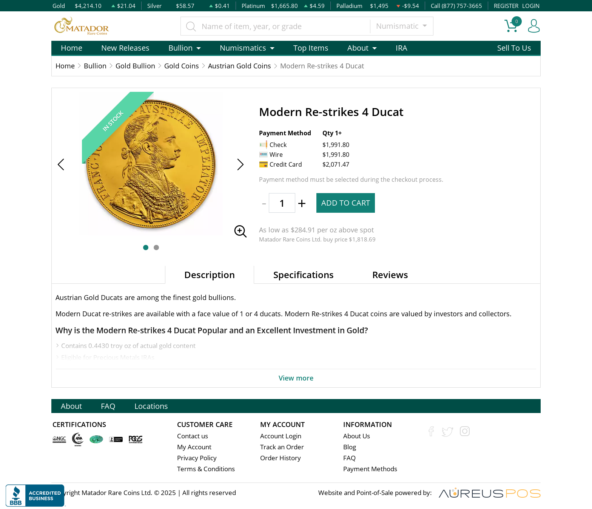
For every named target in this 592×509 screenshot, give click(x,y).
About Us (356, 436)
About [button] (357, 48)
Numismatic (398, 26)
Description (209, 274)
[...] (275, 26)
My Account (194, 446)
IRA (401, 48)
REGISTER (506, 5)
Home (71, 48)
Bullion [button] (180, 48)
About (71, 406)
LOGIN (531, 5)
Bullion (95, 65)
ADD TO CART (345, 203)
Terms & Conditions (206, 468)
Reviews (390, 274)
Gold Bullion (135, 65)
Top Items (310, 48)
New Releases (125, 48)
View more (296, 377)
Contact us (192, 436)
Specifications (303, 274)
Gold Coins (181, 65)
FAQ (108, 406)
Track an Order (282, 446)
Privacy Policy (197, 457)
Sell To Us (514, 48)
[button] (145, 247)
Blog (349, 446)
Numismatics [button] (243, 48)
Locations (151, 406)
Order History (280, 457)
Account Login (280, 436)
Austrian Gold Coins (239, 65)
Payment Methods (370, 468)
